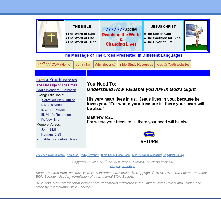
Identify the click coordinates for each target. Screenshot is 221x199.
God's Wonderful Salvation (56, 90)
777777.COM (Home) (54, 64)
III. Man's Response (56, 115)
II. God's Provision (54, 110)
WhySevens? (105, 64)
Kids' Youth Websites (146, 155)
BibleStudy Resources (136, 64)
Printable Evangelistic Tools (56, 139)
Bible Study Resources (115, 155)
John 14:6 (48, 129)
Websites (63, 80)
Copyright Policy (173, 155)
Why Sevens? (90, 155)
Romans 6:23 (51, 134)
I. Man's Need (51, 105)
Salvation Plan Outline (58, 100)
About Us (73, 155)
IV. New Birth (50, 120)
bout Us (82, 64)
